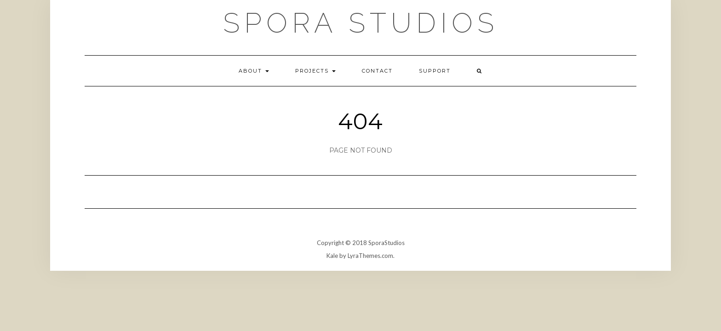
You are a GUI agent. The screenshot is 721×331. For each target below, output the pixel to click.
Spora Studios (360, 23)
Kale (332, 255)
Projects (315, 71)
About (254, 71)
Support (435, 71)
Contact (377, 71)
